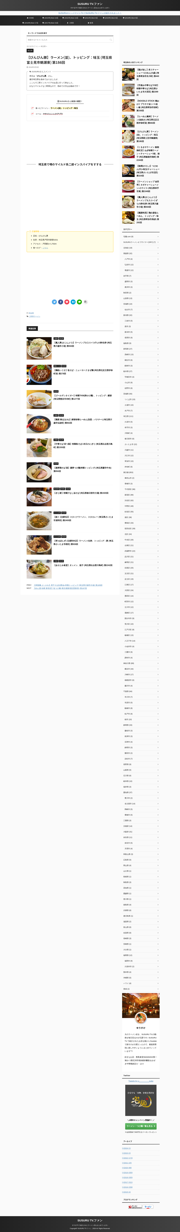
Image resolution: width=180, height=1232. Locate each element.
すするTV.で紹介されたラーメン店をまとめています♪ (90, 1225)
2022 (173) (127, 1158)
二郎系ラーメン (34, 316)
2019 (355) (127, 1173)
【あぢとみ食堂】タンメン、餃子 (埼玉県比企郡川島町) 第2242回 (83, 565)
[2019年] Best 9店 (130, 18)
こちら (45, 248)
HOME (30, 18)
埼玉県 (31, 313)
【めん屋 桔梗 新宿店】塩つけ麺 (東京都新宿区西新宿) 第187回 (60, 588)
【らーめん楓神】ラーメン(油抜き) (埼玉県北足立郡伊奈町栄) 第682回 (147, 119)
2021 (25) (127, 1163)
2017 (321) (127, 1182)
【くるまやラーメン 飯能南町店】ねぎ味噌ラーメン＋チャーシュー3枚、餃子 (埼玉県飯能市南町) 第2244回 (148, 153)
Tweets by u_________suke (140, 1081)
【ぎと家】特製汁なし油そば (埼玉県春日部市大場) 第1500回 (81, 493)
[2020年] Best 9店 (110, 18)
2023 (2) (126, 1153)
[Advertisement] (70, 141)
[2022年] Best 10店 (70, 18)
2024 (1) (126, 1148)
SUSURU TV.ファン (90, 3)
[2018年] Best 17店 (30, 23)
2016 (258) (127, 1187)
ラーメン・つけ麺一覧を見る (141, 1126)
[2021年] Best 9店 (90, 18)
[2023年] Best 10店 (50, 18)
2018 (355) (127, 1177)
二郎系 (70, 23)
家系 (90, 23)
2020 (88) (127, 1168)
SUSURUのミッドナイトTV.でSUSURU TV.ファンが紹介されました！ (90, 13)
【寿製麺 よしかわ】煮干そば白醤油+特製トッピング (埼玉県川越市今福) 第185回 (68, 585)
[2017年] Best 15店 (50, 23)
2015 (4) (126, 1192)
